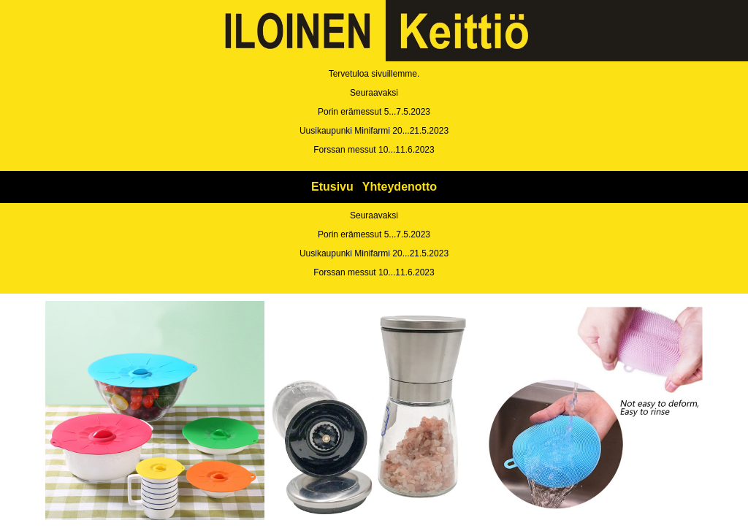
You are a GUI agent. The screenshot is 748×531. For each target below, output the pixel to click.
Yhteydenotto (399, 186)
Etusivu (332, 186)
